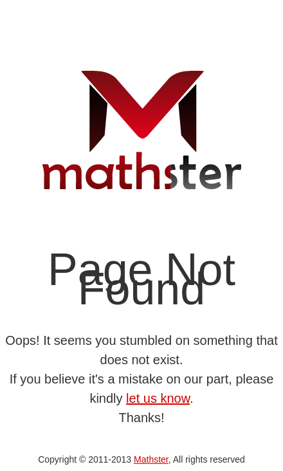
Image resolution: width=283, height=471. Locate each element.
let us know (158, 398)
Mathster (151, 459)
